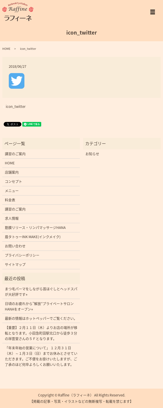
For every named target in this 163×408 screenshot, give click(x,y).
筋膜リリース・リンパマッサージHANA (35, 227)
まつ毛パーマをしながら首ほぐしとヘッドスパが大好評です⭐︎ (41, 291)
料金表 (10, 199)
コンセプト (13, 181)
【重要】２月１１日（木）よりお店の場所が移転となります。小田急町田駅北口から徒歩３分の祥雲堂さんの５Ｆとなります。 (41, 333)
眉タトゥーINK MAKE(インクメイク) (33, 236)
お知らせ (92, 153)
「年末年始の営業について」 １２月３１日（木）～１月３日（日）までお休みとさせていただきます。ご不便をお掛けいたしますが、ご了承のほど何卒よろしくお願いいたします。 (41, 356)
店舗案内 (12, 172)
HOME (6, 49)
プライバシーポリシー (22, 255)
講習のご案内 (15, 153)
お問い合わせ (15, 245)
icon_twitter (16, 106)
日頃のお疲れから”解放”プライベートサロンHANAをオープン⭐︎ (39, 306)
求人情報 (12, 218)
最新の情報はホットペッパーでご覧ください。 (41, 318)
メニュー (12, 190)
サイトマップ (15, 264)
